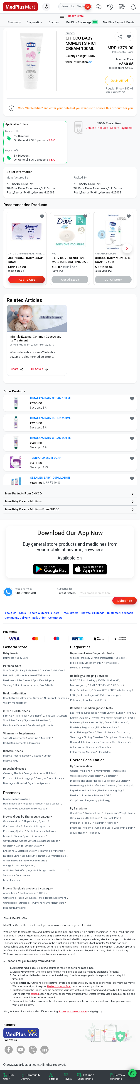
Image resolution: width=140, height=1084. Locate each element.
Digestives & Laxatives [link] (36, 720)
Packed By (80, 177)
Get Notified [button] (119, 80)
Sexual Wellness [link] (38, 675)
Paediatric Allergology (110, 790)
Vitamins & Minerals (51, 850)
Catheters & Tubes (13, 897)
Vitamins (106, 717)
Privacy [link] (68, 1078)
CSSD (42, 893)
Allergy (84, 717)
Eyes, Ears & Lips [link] (42, 680)
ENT (88, 785)
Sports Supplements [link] (14, 738)
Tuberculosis (110, 727)
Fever (130, 717)
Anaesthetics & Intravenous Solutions (24, 860)
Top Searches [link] (10, 808)
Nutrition (8, 855)
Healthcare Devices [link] (14, 725)
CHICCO (70, 33)
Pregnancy (87, 727)
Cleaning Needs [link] (12, 773)
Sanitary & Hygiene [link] (26, 670)
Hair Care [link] (58, 670)
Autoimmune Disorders (83, 747)
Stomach (104, 747)
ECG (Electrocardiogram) (84, 695)
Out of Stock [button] (70, 279)
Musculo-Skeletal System (17, 836)
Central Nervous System (40, 831)
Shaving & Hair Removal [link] (16, 685)
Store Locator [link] (53, 803)
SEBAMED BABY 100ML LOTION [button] (50, 477)
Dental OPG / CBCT (105, 690)
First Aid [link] (7, 715)
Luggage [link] (28, 778)
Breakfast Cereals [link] (31, 698)
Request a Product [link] (33, 803)
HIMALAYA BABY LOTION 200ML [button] (50, 418)
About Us (10, 613)
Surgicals (24, 902)
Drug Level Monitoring (118, 737)
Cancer (108, 722)
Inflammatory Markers (83, 752)
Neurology (122, 780)
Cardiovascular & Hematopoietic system (25, 826)
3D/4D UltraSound (108, 680)
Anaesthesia (10, 893)
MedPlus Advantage (81, 22)
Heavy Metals (77, 742)
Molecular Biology (80, 667)
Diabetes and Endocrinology (85, 780)
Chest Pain (76, 813)
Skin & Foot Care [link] (12, 720)
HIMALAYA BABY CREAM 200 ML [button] (50, 438)
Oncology (8, 845)
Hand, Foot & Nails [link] (42, 685)
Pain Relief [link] (21, 715)
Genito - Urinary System (29, 845)
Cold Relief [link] (36, 715)
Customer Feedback (120, 613)
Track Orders (70, 613)
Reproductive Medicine (83, 790)
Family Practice (102, 770)
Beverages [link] (9, 783)
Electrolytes (104, 752)
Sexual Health (78, 832)
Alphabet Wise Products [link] (33, 808)
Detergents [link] (30, 773)
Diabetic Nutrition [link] (42, 755)
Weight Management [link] (15, 702)
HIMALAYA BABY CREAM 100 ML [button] (50, 398)
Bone (85, 722)
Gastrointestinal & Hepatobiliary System (25, 821)
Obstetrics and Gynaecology (85, 775)
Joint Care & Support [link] (55, 715)
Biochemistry (93, 662)
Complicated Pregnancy (83, 800)
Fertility (130, 712)
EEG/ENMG (104, 685)
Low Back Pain (111, 818)
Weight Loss (126, 813)
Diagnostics (35, 22)
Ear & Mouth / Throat (33, 855)
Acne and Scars (104, 827)
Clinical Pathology (80, 657)
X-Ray (92, 680)
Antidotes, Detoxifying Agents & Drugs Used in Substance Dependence (29, 873)
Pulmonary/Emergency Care (48, 902)
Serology (120, 657)
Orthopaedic (10, 902)
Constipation (77, 818)
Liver (111, 712)
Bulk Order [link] (8, 1077)
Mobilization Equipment (52, 897)
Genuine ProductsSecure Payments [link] (109, 127)
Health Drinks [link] (11, 698)
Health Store (71, 16)
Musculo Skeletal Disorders (112, 732)
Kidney (74, 717)
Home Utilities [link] (47, 773)
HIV (98, 727)
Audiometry (124, 690)
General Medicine (80, 770)
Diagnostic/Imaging (14, 907)
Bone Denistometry (81, 690)
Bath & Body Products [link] (15, 675)
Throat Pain (97, 822)
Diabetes (75, 722)
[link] (20, 6)
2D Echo (117, 685)
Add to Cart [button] (27, 279)
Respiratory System (14, 831)
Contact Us (55, 617)
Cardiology (109, 780)
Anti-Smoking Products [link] (40, 725)
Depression (110, 813)
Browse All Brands (93, 613)
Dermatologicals (56, 855)
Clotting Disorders (93, 737)
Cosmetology (125, 785)
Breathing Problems (81, 827)
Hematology (110, 662)
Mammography (79, 685)
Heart (103, 712)
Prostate (74, 727)
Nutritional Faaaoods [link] (55, 698)
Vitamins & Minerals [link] (39, 738)
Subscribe (124, 600)
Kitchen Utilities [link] (12, 778)
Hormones (39, 836)
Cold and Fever (93, 813)
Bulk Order (38, 617)
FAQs (22, 613)
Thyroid (94, 717)
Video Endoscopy (109, 695)
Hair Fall (111, 822)
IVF (107, 795)
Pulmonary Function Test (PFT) (88, 700)
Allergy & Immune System (18, 865)
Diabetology (110, 775)
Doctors (54, 22)
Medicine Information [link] (16, 799)
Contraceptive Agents (15, 840)
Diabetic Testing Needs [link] (16, 755)
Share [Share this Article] (17, 369)
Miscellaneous (11, 880)
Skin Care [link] (8, 670)
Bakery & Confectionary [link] (49, 778)
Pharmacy (14, 22)
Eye (17, 855)
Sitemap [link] (53, 1078)
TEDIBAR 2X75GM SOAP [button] (45, 457)
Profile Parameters (102, 657)
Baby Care (22, 657)
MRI (72, 680)
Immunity (96, 722)
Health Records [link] (11, 803)
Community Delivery (17, 617)
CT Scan (81, 680)
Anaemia (119, 717)
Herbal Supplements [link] (14, 743)
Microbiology (77, 662)
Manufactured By (17, 177)
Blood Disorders (120, 742)
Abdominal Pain (124, 827)
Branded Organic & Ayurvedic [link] (34, 783)
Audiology (104, 800)
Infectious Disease (98, 742)
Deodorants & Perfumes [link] (16, 680)
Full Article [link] (39, 369)
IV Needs (31, 897)
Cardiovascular (28, 893)
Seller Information (78, 62)
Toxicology (75, 737)
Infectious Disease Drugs (43, 840)
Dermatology (77, 785)
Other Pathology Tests (82, 732)
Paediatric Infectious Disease (86, 795)
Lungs (119, 712)
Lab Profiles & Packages (83, 712)
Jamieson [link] (34, 743)
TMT (92, 685)
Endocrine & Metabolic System (20, 850)
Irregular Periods (79, 822)
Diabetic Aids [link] (10, 760)
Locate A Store (44, 613)
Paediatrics (119, 770)
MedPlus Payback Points (119, 22)
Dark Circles (93, 818)
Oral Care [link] (45, 670)
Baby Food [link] (8, 657)
